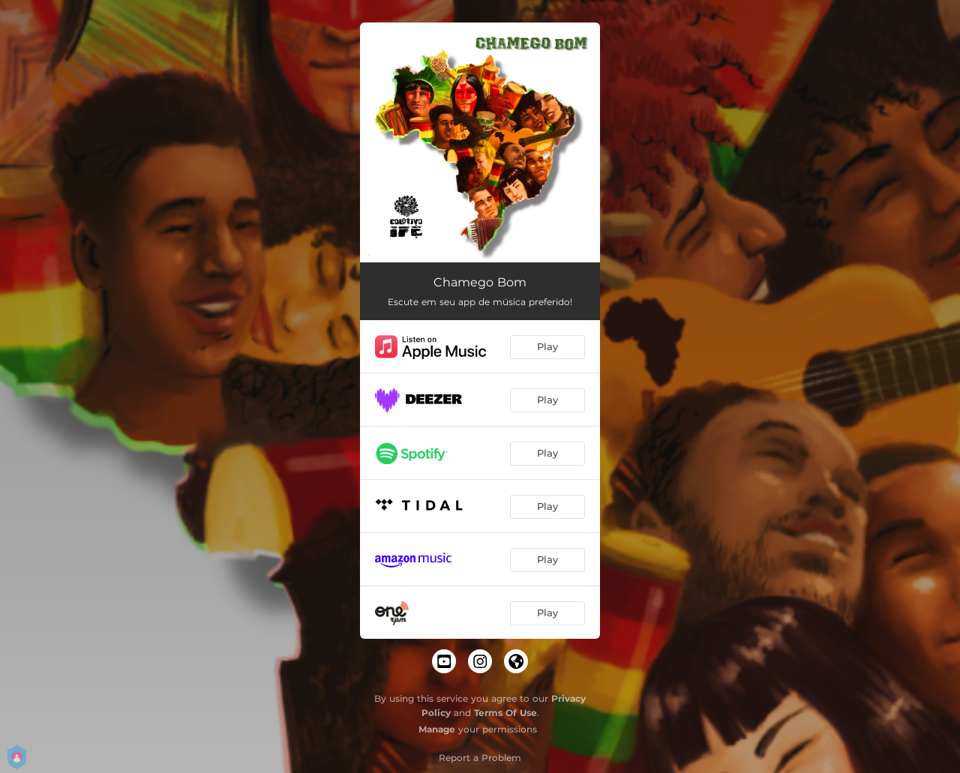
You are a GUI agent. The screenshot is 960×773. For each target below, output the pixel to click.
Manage (436, 729)
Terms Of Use (505, 712)
